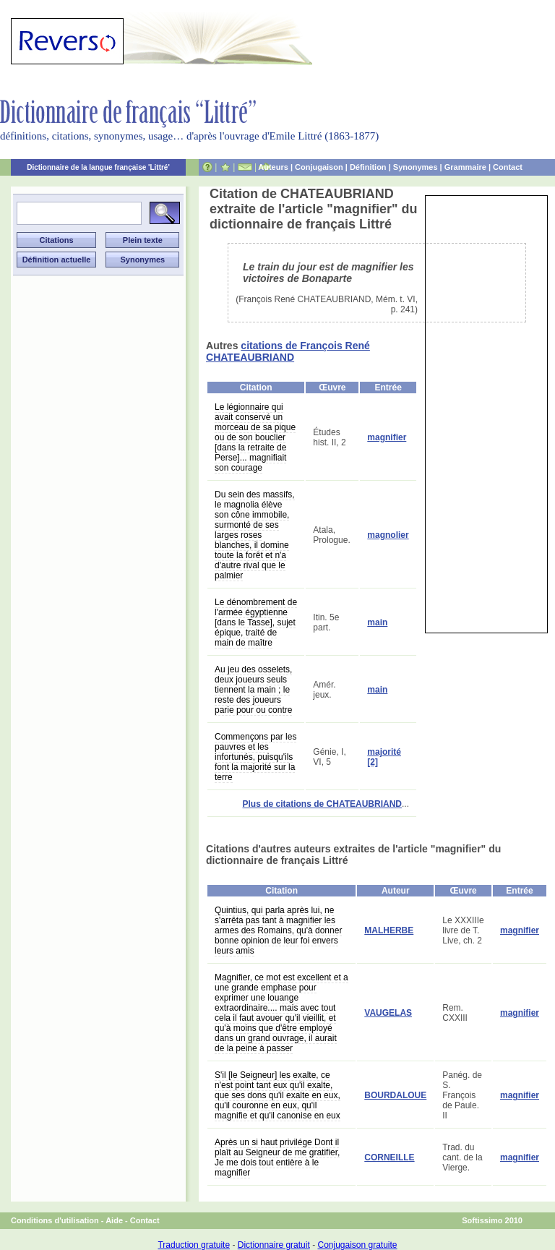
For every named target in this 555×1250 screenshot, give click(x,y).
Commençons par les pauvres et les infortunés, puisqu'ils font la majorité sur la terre (255, 757)
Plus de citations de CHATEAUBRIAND (322, 804)
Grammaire (465, 167)
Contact (507, 167)
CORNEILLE (389, 1157)
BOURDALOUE (395, 1095)
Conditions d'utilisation (55, 1220)
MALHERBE (388, 930)
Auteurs (273, 167)
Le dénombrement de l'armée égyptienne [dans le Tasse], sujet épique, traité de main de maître (256, 622)
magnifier (386, 437)
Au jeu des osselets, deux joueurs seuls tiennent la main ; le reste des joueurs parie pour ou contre (253, 689)
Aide (114, 1220)
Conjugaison (319, 167)
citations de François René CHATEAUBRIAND (288, 351)
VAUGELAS (388, 1013)
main (377, 622)
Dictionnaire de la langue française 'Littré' (98, 167)
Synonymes (415, 167)
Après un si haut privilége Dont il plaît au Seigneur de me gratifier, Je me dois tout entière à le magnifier (277, 1157)
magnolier (387, 535)
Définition (368, 167)
